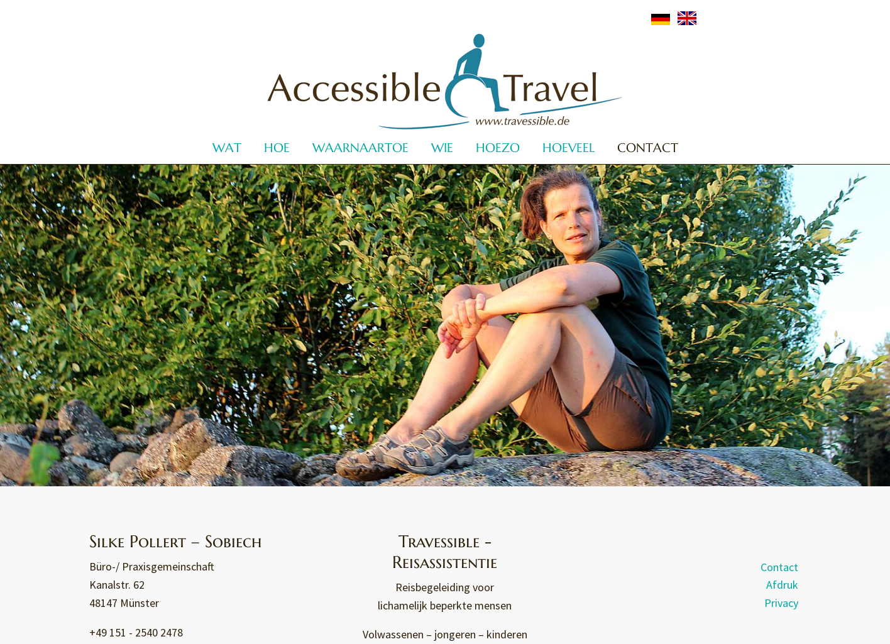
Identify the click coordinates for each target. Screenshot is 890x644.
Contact (779, 566)
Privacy (781, 603)
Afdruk (782, 584)
